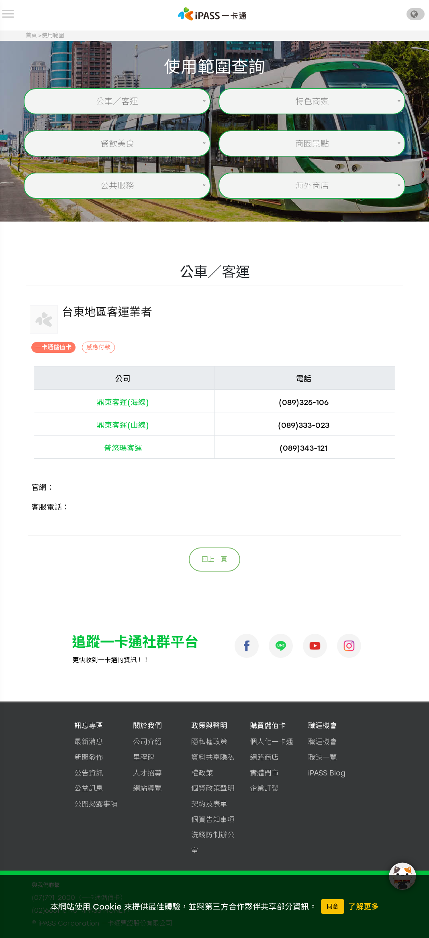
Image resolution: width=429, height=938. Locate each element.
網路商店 (264, 757)
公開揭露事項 (96, 804)
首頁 (31, 35)
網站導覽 (147, 788)
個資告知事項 (213, 819)
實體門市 (264, 773)
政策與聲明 (209, 725)
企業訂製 (264, 788)
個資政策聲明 (213, 788)
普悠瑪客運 (123, 448)
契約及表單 (209, 804)
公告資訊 (88, 773)
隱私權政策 (209, 741)
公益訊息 (88, 788)
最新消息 (88, 741)
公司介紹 (147, 741)
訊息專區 (88, 725)
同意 (332, 906)
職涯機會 (322, 725)
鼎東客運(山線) (123, 425)
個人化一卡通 (271, 741)
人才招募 (147, 773)
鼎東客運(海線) (123, 402)
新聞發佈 (88, 757)
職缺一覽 (322, 757)
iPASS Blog (326, 773)
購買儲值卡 (268, 725)
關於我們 (147, 725)
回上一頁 (214, 559)
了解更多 (363, 906)
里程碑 (144, 757)
